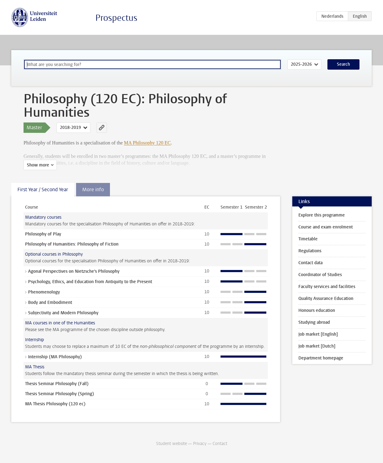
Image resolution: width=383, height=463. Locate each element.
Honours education (316, 310)
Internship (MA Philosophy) (55, 357)
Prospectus (116, 18)
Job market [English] (318, 334)
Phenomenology (44, 292)
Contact (220, 444)
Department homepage (320, 358)
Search (343, 64)
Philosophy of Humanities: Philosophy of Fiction (72, 244)
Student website (171, 444)
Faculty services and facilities (326, 287)
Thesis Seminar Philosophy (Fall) (57, 384)
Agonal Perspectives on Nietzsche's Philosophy (73, 271)
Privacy (199, 444)
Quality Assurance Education (325, 298)
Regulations (309, 251)
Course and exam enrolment (325, 227)
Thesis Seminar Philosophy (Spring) (59, 394)
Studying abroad (314, 322)
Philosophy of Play (43, 234)
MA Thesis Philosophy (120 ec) (55, 404)
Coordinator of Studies (320, 275)
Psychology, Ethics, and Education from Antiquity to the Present (90, 282)
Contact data (310, 263)
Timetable (308, 239)
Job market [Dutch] (316, 346)
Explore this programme (321, 215)
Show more (38, 165)
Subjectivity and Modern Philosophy (63, 313)
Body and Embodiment (50, 302)
